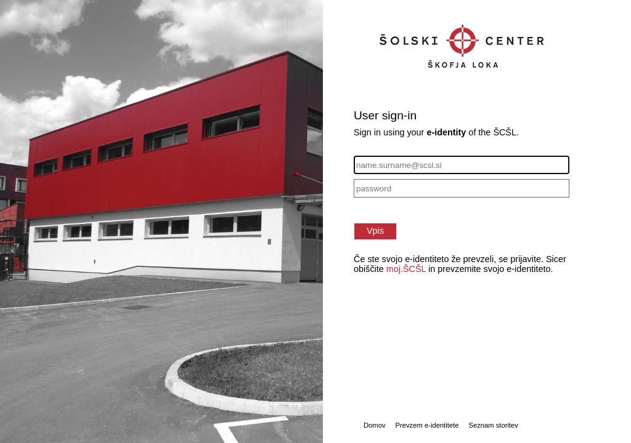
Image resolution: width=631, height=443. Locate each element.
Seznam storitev (493, 425)
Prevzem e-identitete (427, 425)
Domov (375, 425)
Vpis (375, 231)
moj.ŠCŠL (406, 269)
